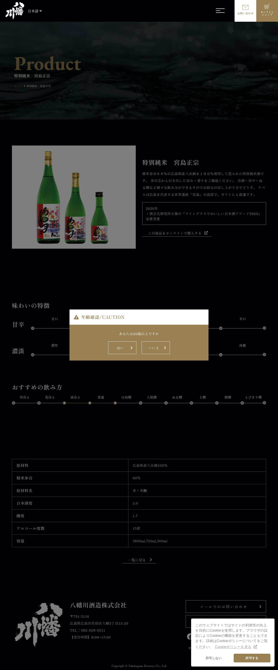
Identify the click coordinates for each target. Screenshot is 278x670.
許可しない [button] (214, 658)
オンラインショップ (267, 13)
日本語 (33, 10)
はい (120, 328)
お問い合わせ (245, 13)
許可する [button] (252, 658)
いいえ (153, 328)
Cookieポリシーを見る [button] (233, 647)
